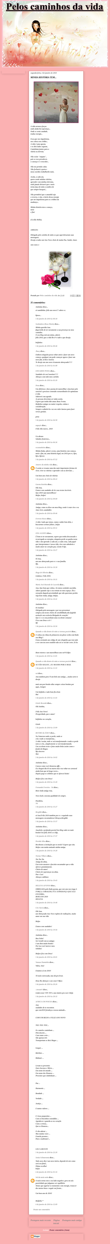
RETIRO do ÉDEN (43, 733)
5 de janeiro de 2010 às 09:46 (46, 513)
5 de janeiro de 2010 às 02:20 (46, 380)
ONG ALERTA (41, 533)
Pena (37, 385)
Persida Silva (40, 841)
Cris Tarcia (40, 908)
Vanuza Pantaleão (42, 962)
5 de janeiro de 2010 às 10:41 (46, 599)
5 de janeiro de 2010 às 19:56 (46, 930)
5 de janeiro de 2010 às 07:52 (46, 459)
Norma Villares (41, 856)
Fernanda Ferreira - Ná (44, 787)
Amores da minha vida (44, 465)
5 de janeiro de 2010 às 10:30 (46, 567)
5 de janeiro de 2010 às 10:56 (46, 626)
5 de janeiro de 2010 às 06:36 (46, 442)
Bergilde (39, 812)
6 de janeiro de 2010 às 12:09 (46, 1204)
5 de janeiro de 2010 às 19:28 (46, 851)
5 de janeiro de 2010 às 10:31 (46, 579)
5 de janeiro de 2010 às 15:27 (46, 807)
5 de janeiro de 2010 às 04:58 (46, 420)
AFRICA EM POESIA (44, 1002)
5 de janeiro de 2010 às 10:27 (46, 550)
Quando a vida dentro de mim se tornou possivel (53, 631)
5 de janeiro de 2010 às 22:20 (46, 1152)
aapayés (38, 425)
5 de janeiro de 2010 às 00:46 (46, 346)
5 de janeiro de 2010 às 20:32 (46, 996)
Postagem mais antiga (72, 1220)
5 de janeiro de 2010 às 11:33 (46, 668)
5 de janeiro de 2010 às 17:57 (46, 836)
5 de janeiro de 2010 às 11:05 (46, 656)
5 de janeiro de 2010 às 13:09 (46, 728)
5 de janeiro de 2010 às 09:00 (46, 499)
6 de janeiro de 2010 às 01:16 (46, 1172)
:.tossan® (39, 990)
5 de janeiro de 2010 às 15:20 (46, 782)
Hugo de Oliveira (42, 573)
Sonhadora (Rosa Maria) (45, 324)
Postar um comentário (41, 1210)
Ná (37, 803)
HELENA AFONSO (43, 886)
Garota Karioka (41, 484)
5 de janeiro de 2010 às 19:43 (46, 880)
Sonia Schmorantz (42, 1158)
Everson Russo (41, 519)
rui (37, 673)
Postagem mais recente (41, 1220)
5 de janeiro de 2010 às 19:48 (46, 903)
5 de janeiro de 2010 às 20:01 (46, 957)
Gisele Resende (41, 703)
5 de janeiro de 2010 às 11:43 (46, 698)
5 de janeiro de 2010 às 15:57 (46, 821)
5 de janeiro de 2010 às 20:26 (46, 984)
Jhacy (38, 351)
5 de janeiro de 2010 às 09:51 (46, 528)
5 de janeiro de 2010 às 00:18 (46, 319)
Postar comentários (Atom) (59, 1230)
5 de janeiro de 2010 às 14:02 (46, 757)
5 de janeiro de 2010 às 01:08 (46, 366)
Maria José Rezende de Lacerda (47, 585)
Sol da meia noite (42, 1177)
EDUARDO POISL (43, 371)
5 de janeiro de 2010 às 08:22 (46, 479)
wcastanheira (40, 447)
